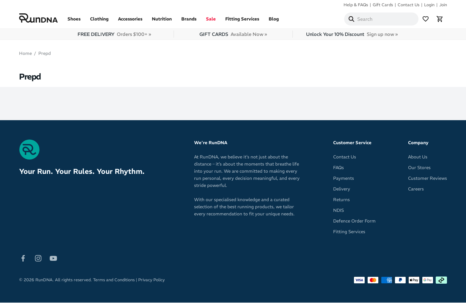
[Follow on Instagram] (38, 260)
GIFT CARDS (233, 36)
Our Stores (419, 170)
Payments (343, 180)
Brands (188, 21)
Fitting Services (242, 21)
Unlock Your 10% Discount (352, 36)
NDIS (338, 212)
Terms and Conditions (114, 282)
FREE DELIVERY (114, 36)
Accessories (130, 21)
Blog (274, 21)
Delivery (341, 191)
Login (429, 4)
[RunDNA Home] (38, 19)
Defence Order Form (354, 223)
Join (443, 4)
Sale (211, 21)
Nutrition (162, 21)
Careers (416, 191)
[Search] (351, 20)
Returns (341, 202)
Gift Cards (383, 4)
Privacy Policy (151, 282)
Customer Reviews (427, 180)
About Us (417, 159)
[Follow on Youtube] (53, 260)
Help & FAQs (356, 4)
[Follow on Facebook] (23, 260)
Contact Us (408, 4)
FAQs (338, 170)
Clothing (99, 21)
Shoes (74, 21)
